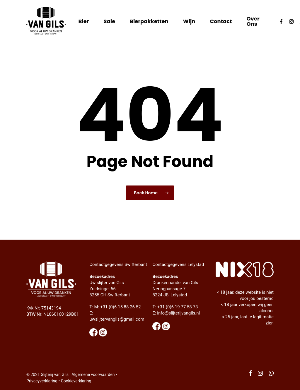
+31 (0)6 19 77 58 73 (177, 307)
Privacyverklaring (41, 381)
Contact (221, 21)
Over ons (252, 21)
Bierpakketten (149, 21)
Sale (109, 21)
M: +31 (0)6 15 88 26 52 (117, 307)
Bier (83, 21)
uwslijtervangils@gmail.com (116, 319)
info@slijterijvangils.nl (178, 313)
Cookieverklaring (76, 381)
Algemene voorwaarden (93, 374)
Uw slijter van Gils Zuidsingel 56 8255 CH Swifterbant (109, 289)
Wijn (189, 21)
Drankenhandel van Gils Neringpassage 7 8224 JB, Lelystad (175, 289)
